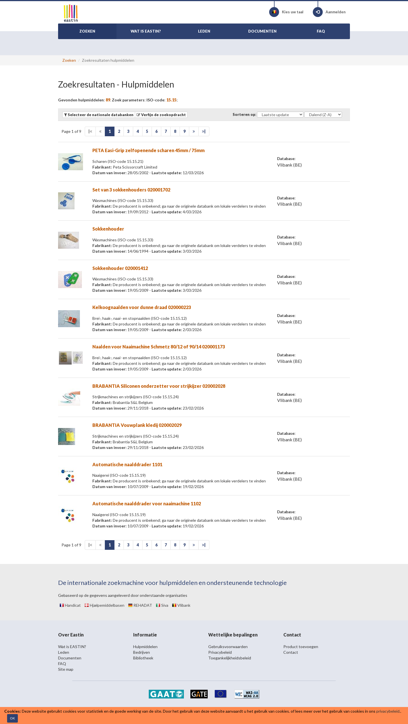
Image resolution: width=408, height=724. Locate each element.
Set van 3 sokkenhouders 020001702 (131, 189)
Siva (162, 605)
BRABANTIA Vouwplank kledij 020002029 (137, 425)
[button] (161, 115)
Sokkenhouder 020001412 (120, 268)
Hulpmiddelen (145, 646)
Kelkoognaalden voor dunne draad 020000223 (141, 307)
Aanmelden (329, 12)
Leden (63, 652)
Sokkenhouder (108, 228)
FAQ (62, 663)
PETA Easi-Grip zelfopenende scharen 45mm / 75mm (148, 150)
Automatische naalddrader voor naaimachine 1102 (146, 503)
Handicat (70, 605)
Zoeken (69, 60)
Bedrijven (141, 652)
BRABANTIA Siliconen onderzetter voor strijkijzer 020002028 (158, 386)
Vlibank (181, 605)
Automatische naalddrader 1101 (127, 464)
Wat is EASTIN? (72, 646)
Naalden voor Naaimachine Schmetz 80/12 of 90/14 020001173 (158, 346)
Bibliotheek (143, 657)
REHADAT (140, 605)
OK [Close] (12, 718)
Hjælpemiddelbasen (104, 605)
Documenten (69, 657)
